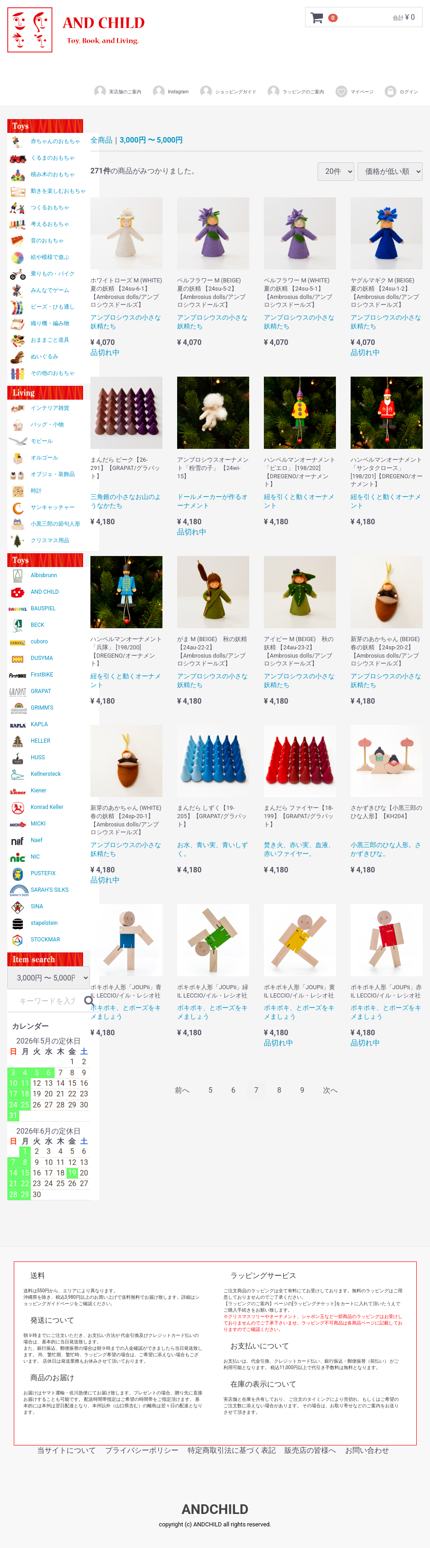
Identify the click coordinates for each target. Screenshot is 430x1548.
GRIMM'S (42, 708)
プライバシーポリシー (142, 1450)
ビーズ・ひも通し (53, 307)
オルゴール (44, 457)
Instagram (170, 91)
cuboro (39, 641)
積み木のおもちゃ (53, 174)
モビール (42, 441)
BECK (38, 625)
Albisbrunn (44, 575)
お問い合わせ (367, 1450)
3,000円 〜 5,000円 (151, 140)
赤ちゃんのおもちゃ (55, 141)
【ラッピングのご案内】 (248, 1303)
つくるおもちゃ (50, 207)
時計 (36, 490)
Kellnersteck (46, 774)
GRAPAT (41, 691)
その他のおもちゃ (53, 373)
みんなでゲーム (50, 290)
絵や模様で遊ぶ (50, 257)
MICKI (38, 823)
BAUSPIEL (43, 608)
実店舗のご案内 (117, 91)
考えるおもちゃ (50, 224)
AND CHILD (45, 592)
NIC (35, 857)
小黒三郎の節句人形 (55, 524)
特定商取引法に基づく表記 (232, 1450)
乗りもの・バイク (53, 273)
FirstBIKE (42, 674)
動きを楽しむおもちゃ (58, 191)
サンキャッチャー (53, 507)
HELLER (40, 741)
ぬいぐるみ (44, 356)
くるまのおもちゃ (53, 158)
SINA (37, 906)
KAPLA (39, 724)
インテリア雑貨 (50, 408)
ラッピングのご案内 (295, 91)
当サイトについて (66, 1450)
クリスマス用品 (50, 540)
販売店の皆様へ (310, 1450)
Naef (37, 840)
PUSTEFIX (43, 873)
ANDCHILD (214, 1510)
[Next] (330, 1091)
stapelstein (44, 923)
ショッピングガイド (228, 91)
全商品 (101, 140)
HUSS (38, 757)
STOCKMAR (45, 939)
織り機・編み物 (50, 323)
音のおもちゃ (47, 240)
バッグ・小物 (47, 424)
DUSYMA (42, 658)
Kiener (38, 790)
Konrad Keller (47, 807)
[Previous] (182, 1091)
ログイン (401, 91)
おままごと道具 (50, 340)
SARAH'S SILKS (49, 890)
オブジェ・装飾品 (53, 474)
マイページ (354, 91)
